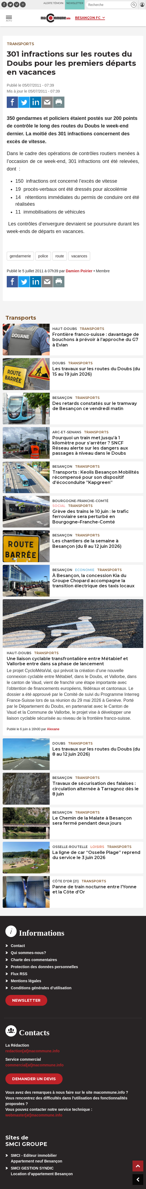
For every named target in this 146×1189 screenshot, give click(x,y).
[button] (134, 5)
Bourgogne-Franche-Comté (80, 501)
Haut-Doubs (64, 329)
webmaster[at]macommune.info (33, 1115)
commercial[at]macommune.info (34, 1065)
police (43, 256)
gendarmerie (20, 256)
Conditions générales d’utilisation (41, 988)
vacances (79, 256)
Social (58, 506)
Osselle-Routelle (70, 847)
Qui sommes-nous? (28, 953)
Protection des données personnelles (44, 967)
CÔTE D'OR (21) (65, 881)
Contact (18, 946)
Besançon (62, 398)
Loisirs (97, 847)
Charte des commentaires (34, 960)
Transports (20, 43)
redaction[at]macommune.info (32, 1051)
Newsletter (26, 1000)
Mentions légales (26, 981)
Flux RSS (19, 974)
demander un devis (34, 1078)
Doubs (58, 363)
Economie (84, 570)
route (59, 256)
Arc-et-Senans (66, 432)
